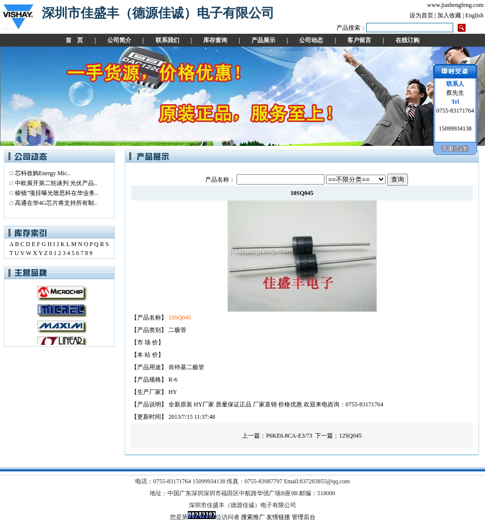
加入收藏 (449, 15)
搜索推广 (253, 517)
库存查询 (215, 40)
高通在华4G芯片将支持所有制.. (56, 202)
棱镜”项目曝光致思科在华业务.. (56, 193)
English (474, 15)
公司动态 (311, 40)
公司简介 (119, 40)
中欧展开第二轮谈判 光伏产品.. (56, 183)
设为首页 (421, 15)
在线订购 (407, 40)
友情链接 (278, 517)
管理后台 (304, 517)
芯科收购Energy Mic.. (42, 173)
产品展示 (263, 40)
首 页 (74, 40)
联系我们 (167, 40)
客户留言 (359, 40)
